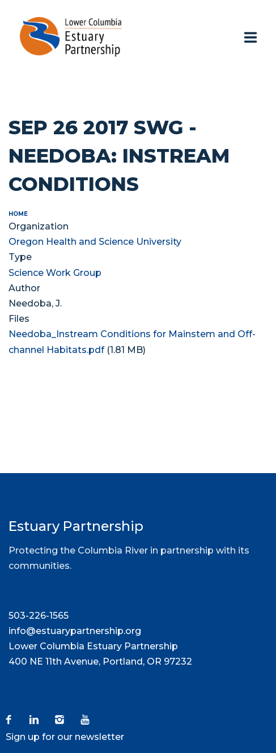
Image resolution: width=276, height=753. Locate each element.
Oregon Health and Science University (95, 241)
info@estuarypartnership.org (75, 631)
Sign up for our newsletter (65, 736)
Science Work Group (55, 272)
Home (18, 214)
